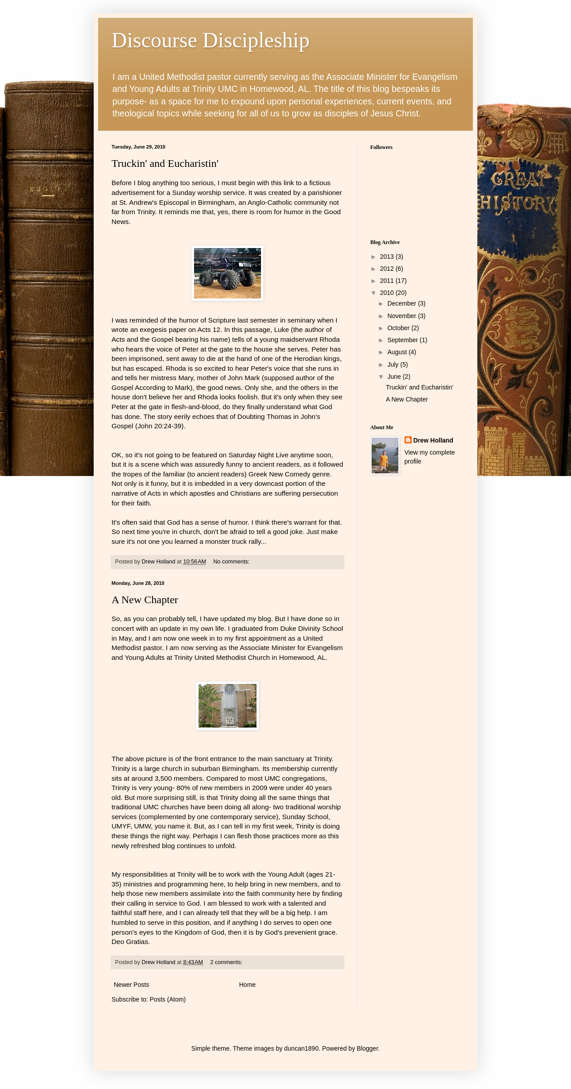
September (403, 340)
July (393, 364)
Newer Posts (131, 984)
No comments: (232, 562)
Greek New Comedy (280, 474)
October (399, 327)
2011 (388, 280)
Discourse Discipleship (211, 40)
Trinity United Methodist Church (223, 657)
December (402, 303)
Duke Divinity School (311, 628)
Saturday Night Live (259, 455)
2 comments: (227, 962)
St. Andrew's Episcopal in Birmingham (177, 202)
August (397, 352)
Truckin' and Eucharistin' (165, 163)
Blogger (367, 1048)
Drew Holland (433, 440)
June (394, 376)
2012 (388, 268)
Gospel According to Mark (151, 387)
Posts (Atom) (168, 999)
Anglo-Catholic (271, 202)
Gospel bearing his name (189, 339)
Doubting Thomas (265, 416)
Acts (118, 339)
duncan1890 (301, 1048)
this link (282, 182)
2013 (388, 256)
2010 (388, 292)
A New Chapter (145, 599)
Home (247, 984)
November (402, 315)
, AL (302, 657)
